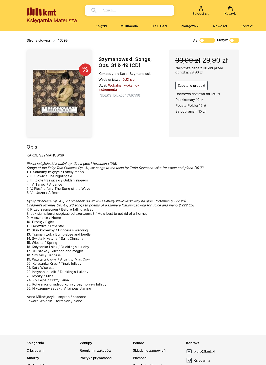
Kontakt (246, 26)
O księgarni (35, 350)
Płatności (140, 358)
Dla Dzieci (159, 26)
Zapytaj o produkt (191, 85)
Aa (195, 40)
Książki (101, 26)
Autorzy (33, 358)
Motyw (228, 40)
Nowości (220, 26)
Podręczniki (190, 26)
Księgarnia (198, 360)
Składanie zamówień (149, 350)
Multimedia (129, 26)
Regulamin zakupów (95, 350)
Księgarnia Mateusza (52, 20)
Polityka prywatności (96, 358)
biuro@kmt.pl (200, 351)
